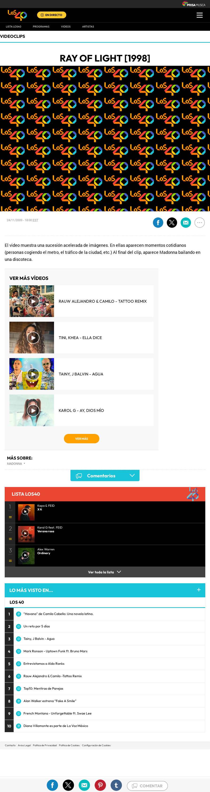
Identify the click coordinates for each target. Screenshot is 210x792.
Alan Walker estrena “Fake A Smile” (49, 701)
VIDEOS (65, 26)
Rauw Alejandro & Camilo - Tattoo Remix (103, 301)
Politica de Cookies (69, 745)
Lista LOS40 (13, 26)
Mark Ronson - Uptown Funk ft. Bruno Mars (55, 651)
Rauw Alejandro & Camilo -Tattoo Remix (52, 676)
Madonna (14, 463)
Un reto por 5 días (36, 626)
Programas (41, 26)
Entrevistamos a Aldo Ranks (43, 663)
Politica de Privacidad (45, 745)
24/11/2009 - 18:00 (22, 220)
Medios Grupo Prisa (105, 771)
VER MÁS (81, 438)
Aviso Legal (24, 745)
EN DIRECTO (53, 15)
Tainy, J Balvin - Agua (81, 373)
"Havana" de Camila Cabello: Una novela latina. (58, 614)
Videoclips (12, 36)
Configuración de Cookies (96, 745)
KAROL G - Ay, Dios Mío (81, 410)
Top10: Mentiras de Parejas (43, 688)
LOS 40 (17, 602)
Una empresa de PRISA (105, 759)
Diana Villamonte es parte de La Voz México (55, 726)
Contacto (10, 745)
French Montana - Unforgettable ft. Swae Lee (57, 713)
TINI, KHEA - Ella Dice (80, 337)
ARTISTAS (88, 26)
